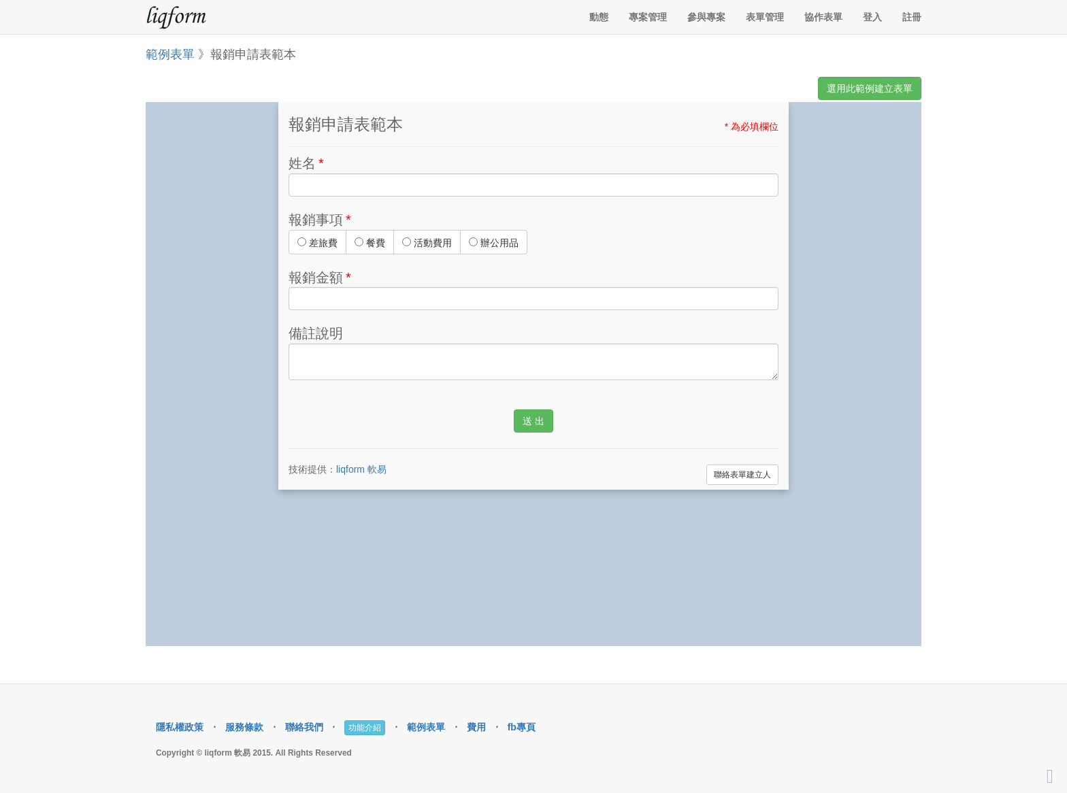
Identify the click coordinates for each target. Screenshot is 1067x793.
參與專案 (706, 17)
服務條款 (244, 727)
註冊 (911, 17)
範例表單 (170, 54)
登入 (872, 17)
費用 (476, 727)
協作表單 (823, 17)
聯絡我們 (304, 727)
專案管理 (648, 17)
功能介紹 (364, 727)
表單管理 (765, 17)
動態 (598, 17)
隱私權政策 (179, 727)
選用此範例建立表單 (870, 88)
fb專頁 (522, 727)
